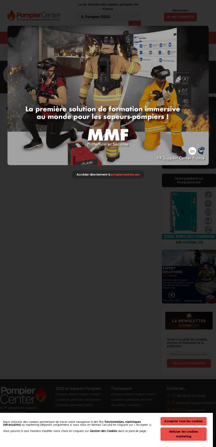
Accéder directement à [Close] (108, 174)
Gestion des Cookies (103, 431)
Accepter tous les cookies (183, 421)
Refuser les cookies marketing (183, 434)
